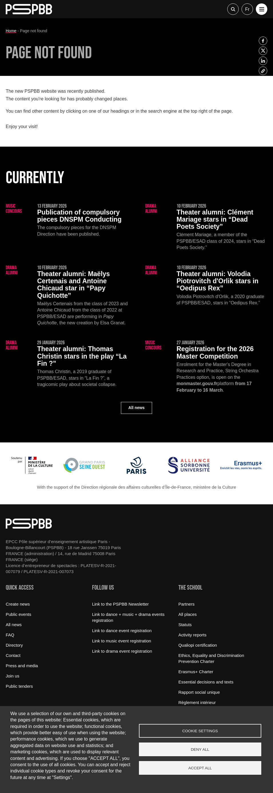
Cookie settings (200, 731)
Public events (18, 614)
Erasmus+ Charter (195, 671)
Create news (18, 604)
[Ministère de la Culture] (32, 472)
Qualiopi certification (197, 645)
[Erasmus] (241, 472)
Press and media (22, 665)
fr (247, 9)
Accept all (200, 768)
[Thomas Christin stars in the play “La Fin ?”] (67, 364)
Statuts (185, 624)
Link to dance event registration (122, 630)
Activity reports (192, 634)
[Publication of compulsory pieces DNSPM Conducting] (67, 220)
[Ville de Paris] (136, 472)
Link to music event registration (121, 640)
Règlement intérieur (197, 702)
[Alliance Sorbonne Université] (189, 472)
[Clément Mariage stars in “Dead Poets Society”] (206, 227)
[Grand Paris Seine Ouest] (84, 472)
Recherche (233, 9)
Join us (12, 675)
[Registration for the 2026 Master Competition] (206, 366)
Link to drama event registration (122, 651)
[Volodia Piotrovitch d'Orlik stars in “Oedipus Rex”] (206, 285)
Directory (14, 645)
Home (11, 31)
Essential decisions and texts (206, 681)
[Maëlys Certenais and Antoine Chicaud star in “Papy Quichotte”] (67, 295)
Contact (13, 655)
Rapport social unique (199, 692)
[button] (261, 9)
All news (136, 407)
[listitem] (263, 41)
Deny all (200, 749)
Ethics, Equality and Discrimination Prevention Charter (211, 658)
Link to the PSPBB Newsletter (120, 604)
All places (187, 614)
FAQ (10, 634)
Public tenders (19, 686)
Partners (186, 604)
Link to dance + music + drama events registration (128, 617)
